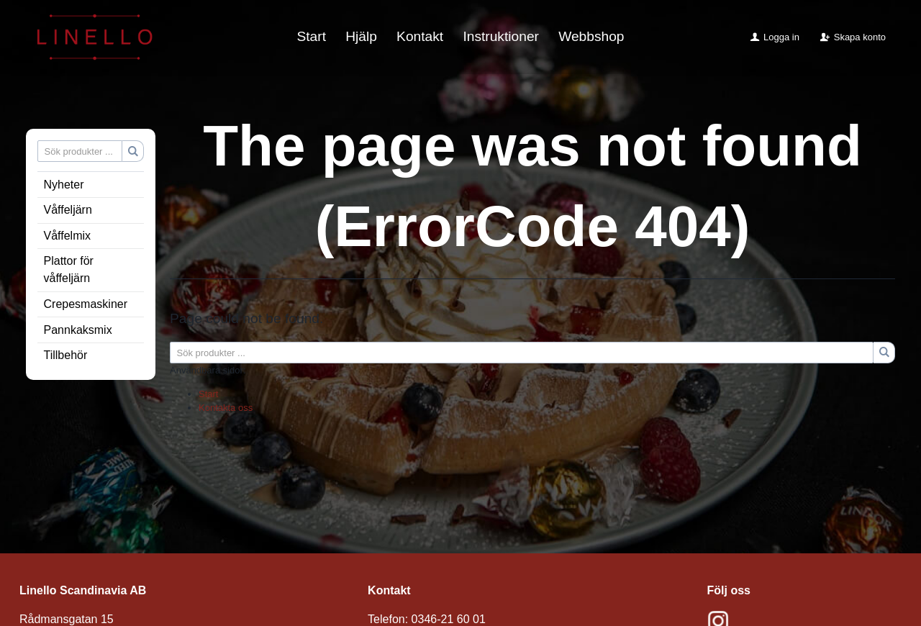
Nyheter (64, 184)
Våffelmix (67, 236)
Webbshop (591, 36)
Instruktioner (501, 36)
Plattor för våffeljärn (69, 269)
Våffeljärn (68, 210)
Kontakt (419, 36)
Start (311, 36)
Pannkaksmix (78, 330)
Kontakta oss (226, 407)
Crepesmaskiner (85, 304)
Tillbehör (66, 355)
